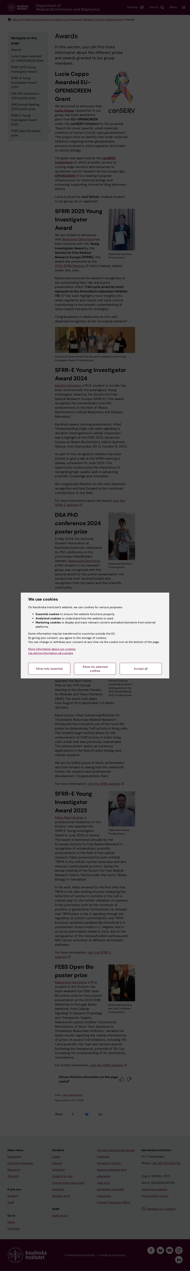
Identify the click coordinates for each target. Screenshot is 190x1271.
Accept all (141, 669)
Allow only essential (49, 669)
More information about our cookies (52, 649)
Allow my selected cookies (95, 669)
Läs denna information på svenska (50, 653)
